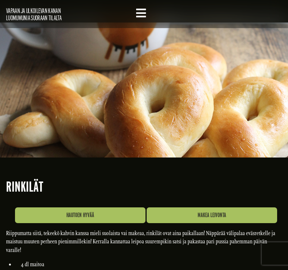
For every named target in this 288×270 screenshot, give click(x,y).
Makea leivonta (212, 215)
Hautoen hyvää (80, 215)
